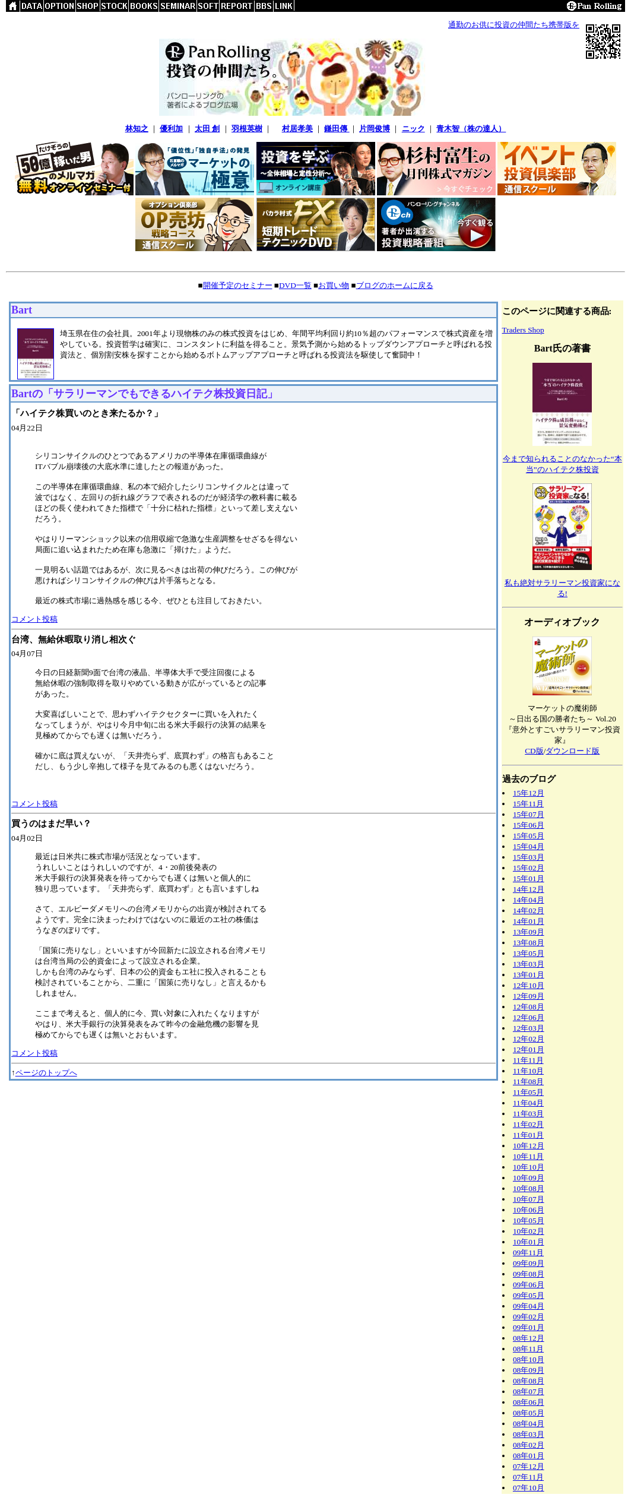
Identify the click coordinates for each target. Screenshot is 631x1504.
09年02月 (528, 1316)
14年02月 (528, 910)
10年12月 (528, 1145)
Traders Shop (523, 329)
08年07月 (528, 1391)
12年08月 (528, 1006)
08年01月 (528, 1455)
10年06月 (528, 1209)
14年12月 (528, 889)
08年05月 (528, 1412)
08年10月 (528, 1359)
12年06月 (528, 1017)
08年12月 (528, 1338)
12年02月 (528, 1038)
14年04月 (528, 899)
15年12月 (528, 793)
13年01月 (528, 974)
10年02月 (528, 1231)
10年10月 (528, 1167)
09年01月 (528, 1327)
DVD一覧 (295, 285)
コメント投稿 (34, 619)
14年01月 (528, 921)
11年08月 (528, 1081)
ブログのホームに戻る (394, 285)
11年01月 (528, 1135)
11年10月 (528, 1070)
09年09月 (528, 1263)
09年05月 (528, 1295)
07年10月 (528, 1487)
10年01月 (528, 1241)
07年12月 (528, 1466)
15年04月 (528, 846)
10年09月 (528, 1177)
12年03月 (528, 1028)
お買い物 (333, 285)
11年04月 (528, 1102)
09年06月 (528, 1284)
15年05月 (528, 835)
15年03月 (528, 857)
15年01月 (528, 878)
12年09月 (528, 996)
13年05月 (528, 953)
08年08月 (528, 1380)
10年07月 (528, 1199)
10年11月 (528, 1156)
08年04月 (528, 1423)
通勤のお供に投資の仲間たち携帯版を (513, 24)
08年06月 (528, 1402)
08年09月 (528, 1370)
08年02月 (528, 1444)
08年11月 (528, 1348)
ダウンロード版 (573, 750)
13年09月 (528, 931)
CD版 (534, 750)
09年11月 (528, 1252)
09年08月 (528, 1273)
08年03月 (528, 1434)
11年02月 (528, 1124)
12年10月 (528, 985)
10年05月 (528, 1220)
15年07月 (528, 814)
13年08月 (528, 942)
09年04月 (528, 1306)
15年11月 (528, 803)
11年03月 (528, 1113)
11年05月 (528, 1092)
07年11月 (528, 1477)
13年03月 (528, 964)
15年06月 (528, 825)
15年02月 (528, 867)
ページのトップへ (46, 1072)
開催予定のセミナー (237, 285)
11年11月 (528, 1060)
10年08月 (528, 1188)
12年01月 (528, 1049)
